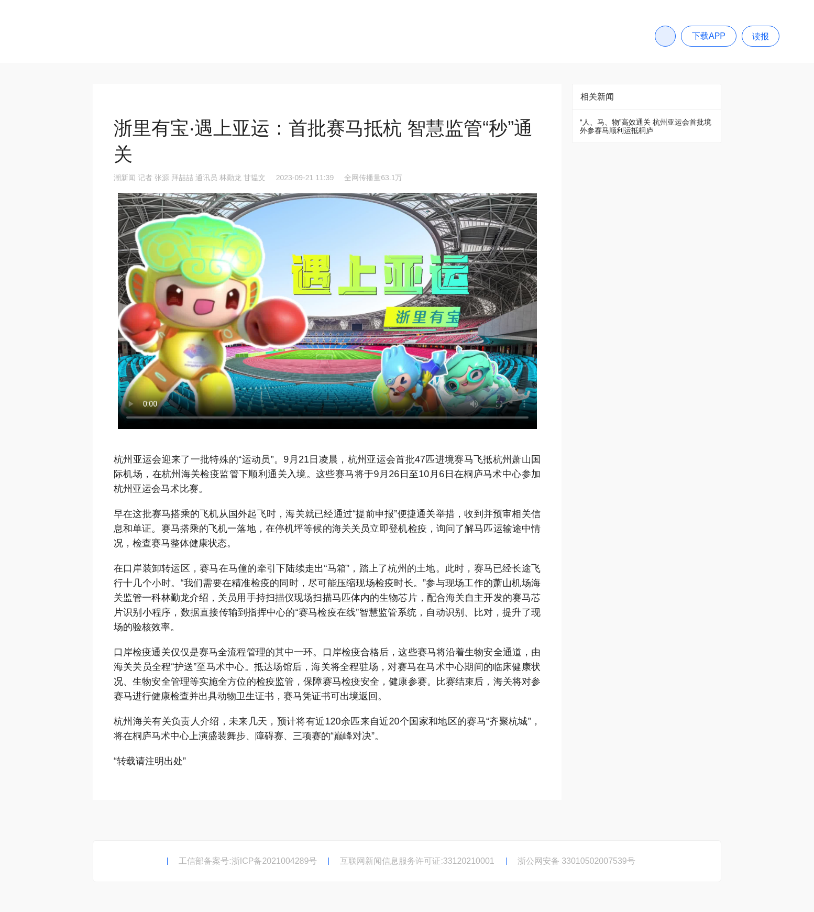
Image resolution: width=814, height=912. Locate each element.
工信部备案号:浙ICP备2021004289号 (248, 860)
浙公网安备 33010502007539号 (576, 860)
